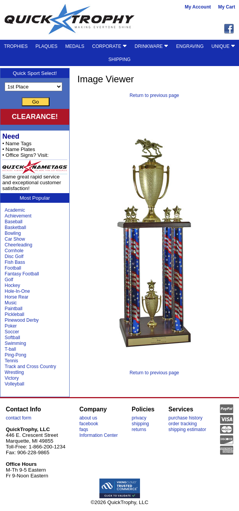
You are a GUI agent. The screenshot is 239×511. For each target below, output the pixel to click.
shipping (140, 423)
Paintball (13, 308)
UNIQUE (223, 46)
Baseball (13, 221)
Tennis (11, 360)
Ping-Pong (15, 355)
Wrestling (14, 372)
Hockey (12, 285)
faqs (83, 429)
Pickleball (14, 314)
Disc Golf (14, 256)
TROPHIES (15, 46)
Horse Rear (16, 297)
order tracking (183, 423)
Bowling (13, 233)
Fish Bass (15, 262)
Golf (9, 279)
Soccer (12, 331)
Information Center (98, 435)
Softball (12, 337)
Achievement (18, 216)
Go (35, 102)
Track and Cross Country (30, 366)
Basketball (15, 227)
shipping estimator (187, 429)
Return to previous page (154, 95)
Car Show (15, 239)
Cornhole (14, 250)
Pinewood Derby (22, 320)
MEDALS (74, 46)
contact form (18, 418)
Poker (11, 326)
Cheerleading (18, 245)
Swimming (15, 343)
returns (139, 429)
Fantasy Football (22, 274)
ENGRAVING (189, 46)
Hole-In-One (17, 291)
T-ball (10, 349)
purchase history (186, 418)
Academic (15, 210)
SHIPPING (119, 59)
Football (13, 268)
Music (11, 303)
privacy (139, 418)
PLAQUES (47, 46)
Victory (12, 378)
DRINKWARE (151, 46)
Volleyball (14, 384)
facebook (88, 423)
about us (88, 418)
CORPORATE (109, 46)
